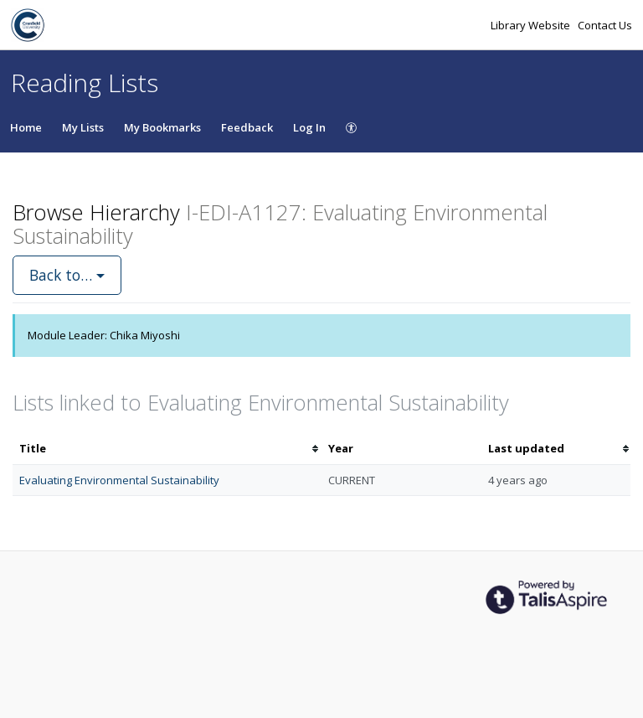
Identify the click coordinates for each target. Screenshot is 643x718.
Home (26, 127)
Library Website (532, 25)
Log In (309, 127)
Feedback (247, 127)
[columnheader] (167, 448)
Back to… (67, 275)
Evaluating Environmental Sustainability (119, 480)
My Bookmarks (162, 127)
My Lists (83, 127)
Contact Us (605, 25)
